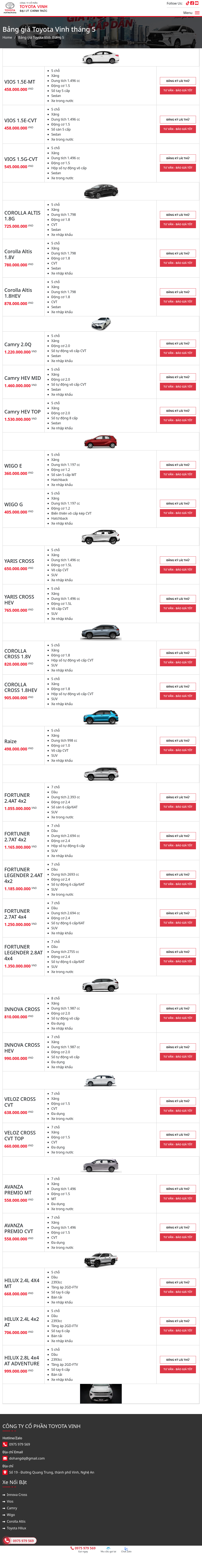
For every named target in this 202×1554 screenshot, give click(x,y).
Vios (10, 1501)
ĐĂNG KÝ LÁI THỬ (177, 81)
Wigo (11, 1514)
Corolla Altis (16, 1521)
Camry (12, 1508)
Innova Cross (17, 1494)
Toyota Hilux (16, 1528)
